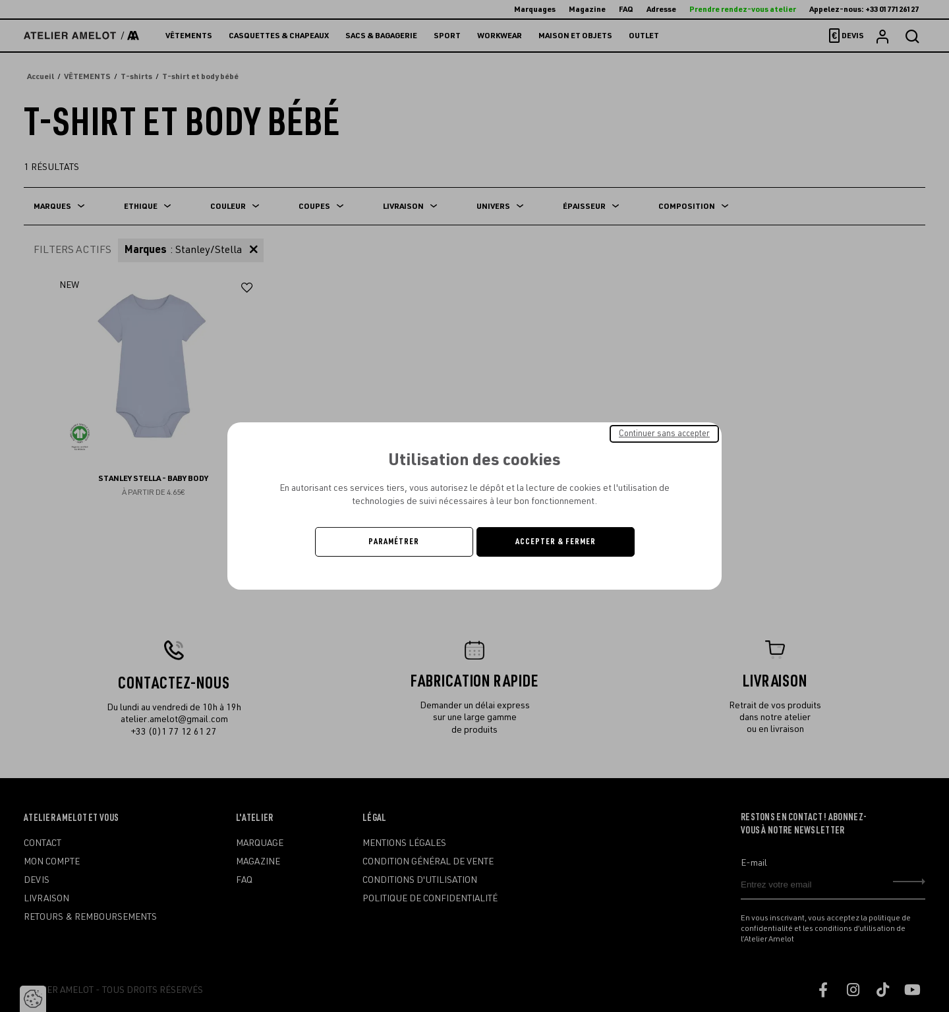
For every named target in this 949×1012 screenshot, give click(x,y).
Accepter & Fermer (555, 541)
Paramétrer (393, 541)
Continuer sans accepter (664, 433)
